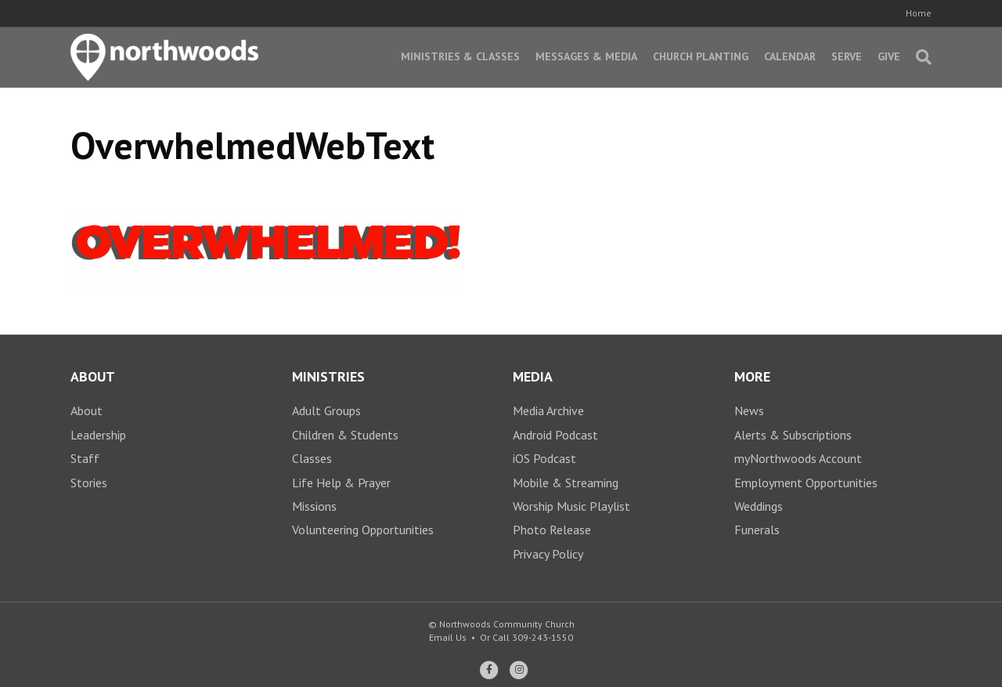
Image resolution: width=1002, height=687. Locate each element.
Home (919, 13)
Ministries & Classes (460, 56)
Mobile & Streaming (565, 482)
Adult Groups (326, 410)
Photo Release (552, 529)
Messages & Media (586, 56)
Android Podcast (555, 435)
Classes (312, 458)
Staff (84, 458)
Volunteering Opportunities (363, 529)
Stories (88, 482)
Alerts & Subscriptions (793, 435)
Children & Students (345, 435)
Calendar (790, 56)
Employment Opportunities (806, 482)
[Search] (920, 57)
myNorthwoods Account (798, 458)
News (749, 410)
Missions (314, 506)
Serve (846, 56)
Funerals (757, 529)
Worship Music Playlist (571, 506)
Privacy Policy (548, 554)
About (86, 410)
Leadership (98, 435)
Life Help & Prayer (341, 482)
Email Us (448, 637)
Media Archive (548, 410)
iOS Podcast (544, 458)
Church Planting (700, 56)
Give (889, 56)
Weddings (758, 506)
